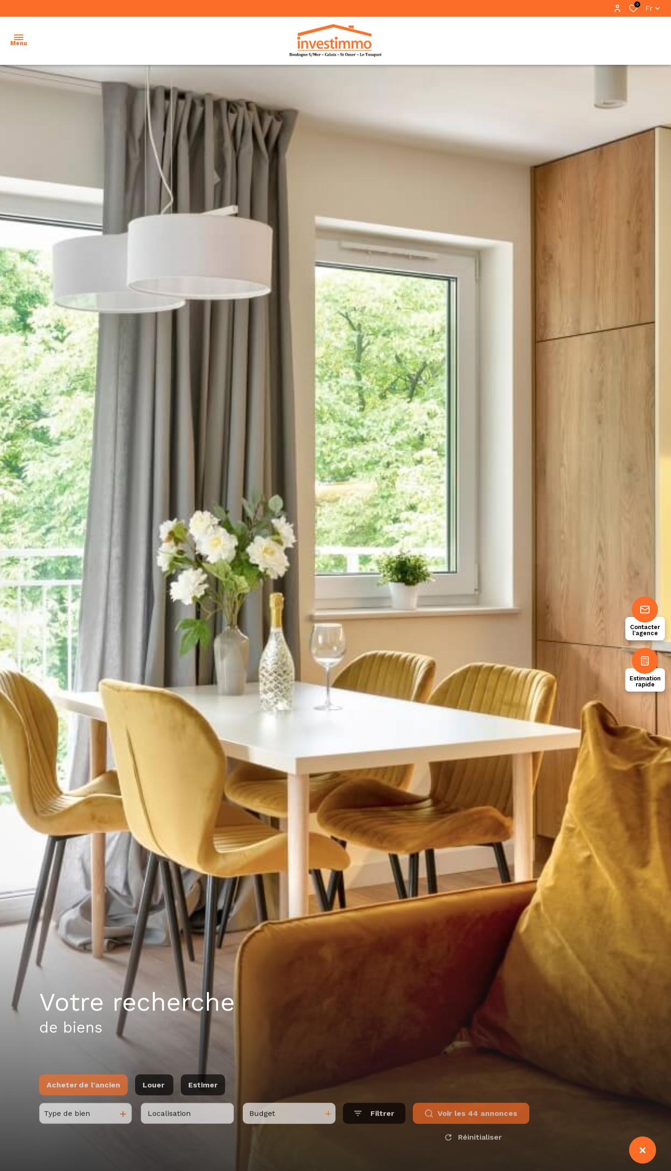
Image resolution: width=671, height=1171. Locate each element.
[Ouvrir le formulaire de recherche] (374, 1130)
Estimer (203, 1101)
